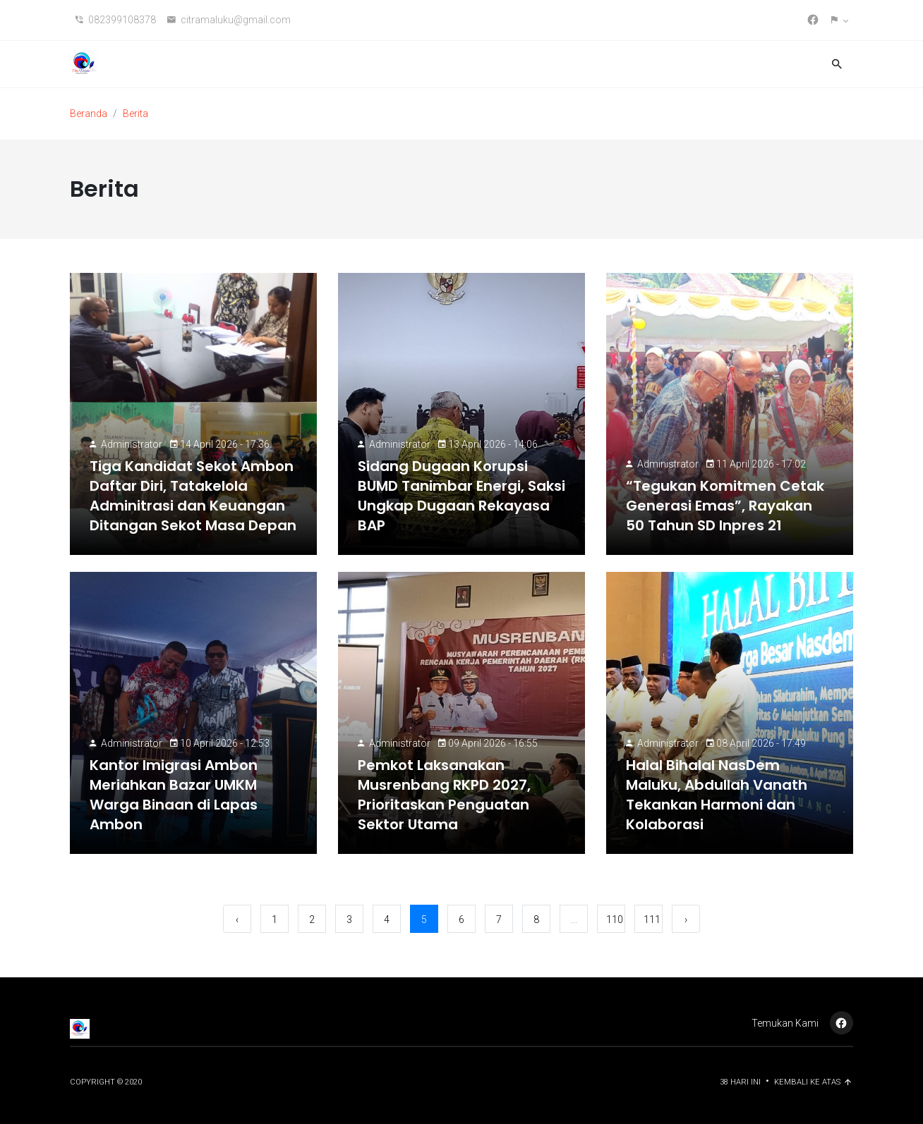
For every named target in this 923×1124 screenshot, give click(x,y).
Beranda (88, 113)
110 (614, 919)
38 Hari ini (741, 1082)
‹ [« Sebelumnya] (237, 919)
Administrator (131, 444)
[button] (839, 20)
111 (652, 919)
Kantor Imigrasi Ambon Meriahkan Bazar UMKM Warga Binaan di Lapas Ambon (174, 794)
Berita (135, 113)
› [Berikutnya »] (685, 919)
